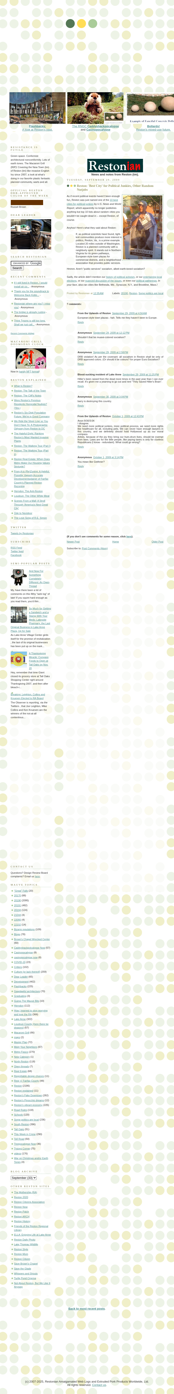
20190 (124, 293)
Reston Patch (21, 1211)
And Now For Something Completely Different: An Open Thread (39, 578)
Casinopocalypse (98, 129)
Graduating (20, 996)
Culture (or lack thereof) (27, 971)
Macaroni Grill (21, 1032)
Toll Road (19, 1139)
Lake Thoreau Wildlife (26, 1244)
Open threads (21, 1066)
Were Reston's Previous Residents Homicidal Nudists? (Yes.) (30, 404)
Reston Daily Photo (24, 1239)
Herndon (19, 1005)
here (129, 536)
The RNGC (95, 124)
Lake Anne (20, 1019)
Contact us (99, 1385)
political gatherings (146, 280)
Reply (81, 322)
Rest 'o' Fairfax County (26, 1080)
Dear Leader (21, 976)
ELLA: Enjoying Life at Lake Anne (32, 1234)
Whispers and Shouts (26, 1273)
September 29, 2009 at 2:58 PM (110, 352)
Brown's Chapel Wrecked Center (32, 939)
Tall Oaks (19, 1129)
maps (17, 1037)
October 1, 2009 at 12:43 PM (127, 416)
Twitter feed (17, 551)
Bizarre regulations (24, 929)
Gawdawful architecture (27, 991)
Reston (133, 293)
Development (21, 981)
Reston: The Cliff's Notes (27, 395)
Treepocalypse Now (25, 1143)
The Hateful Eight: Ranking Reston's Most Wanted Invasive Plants (31, 437)
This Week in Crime (25, 1134)
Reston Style (21, 1249)
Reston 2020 (21, 1197)
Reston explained (23, 1090)
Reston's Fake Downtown (28, 1095)
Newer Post (73, 541)
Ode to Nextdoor (23, 513)
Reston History (22, 1221)
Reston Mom (21, 1254)
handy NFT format (29, 371)
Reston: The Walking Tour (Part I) (32, 445)
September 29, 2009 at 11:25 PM (141, 374)
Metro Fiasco (21, 1051)
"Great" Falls (21, 890)
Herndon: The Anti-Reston (28, 491)
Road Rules (20, 1110)
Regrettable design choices (29, 1076)
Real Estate (20, 1071)
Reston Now (21, 1207)
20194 (17, 910)
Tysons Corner (22, 1148)
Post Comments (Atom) (95, 548)
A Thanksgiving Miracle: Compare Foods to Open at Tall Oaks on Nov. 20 (38, 661)
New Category (22, 1056)
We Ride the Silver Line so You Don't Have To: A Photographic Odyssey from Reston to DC (31, 425)
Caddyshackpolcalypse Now (29, 947)
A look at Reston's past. (37, 126)
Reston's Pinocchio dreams (29, 1100)
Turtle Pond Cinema (25, 1278)
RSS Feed (16, 547)
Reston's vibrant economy (28, 1105)
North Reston (21, 1061)
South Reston (21, 1124)
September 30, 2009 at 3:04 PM (110, 396)
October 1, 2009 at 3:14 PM (108, 457)
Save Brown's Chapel (26, 1263)
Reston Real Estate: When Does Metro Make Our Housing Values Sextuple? (32, 463)
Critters (18, 967)
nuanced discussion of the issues (103, 280)
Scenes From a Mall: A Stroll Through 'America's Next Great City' (31, 504)
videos (17, 1153)
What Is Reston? (23, 386)
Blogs (17, 934)
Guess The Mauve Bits (26, 1001)
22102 (17, 924)
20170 (17, 895)
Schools (18, 1114)
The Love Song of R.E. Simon (30, 517)
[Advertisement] (51, 49)
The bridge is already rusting (29, 312)
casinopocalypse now (26, 957)
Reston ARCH (22, 1216)
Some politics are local (151, 293)
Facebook (16, 555)
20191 (17, 905)
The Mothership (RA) (25, 1192)
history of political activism (120, 277)
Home (115, 541)
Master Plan (20, 1042)
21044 (17, 915)
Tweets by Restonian (22, 533)
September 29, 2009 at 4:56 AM (129, 313)
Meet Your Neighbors (25, 1047)
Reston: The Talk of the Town (30, 390)
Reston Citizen (22, 1259)
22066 (17, 919)
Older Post (157, 541)
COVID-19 (20, 962)
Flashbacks (20, 986)
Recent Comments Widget (22, 333)
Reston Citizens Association (29, 1202)
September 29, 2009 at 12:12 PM (111, 332)
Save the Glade (22, 1268)
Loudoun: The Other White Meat (32, 496)
